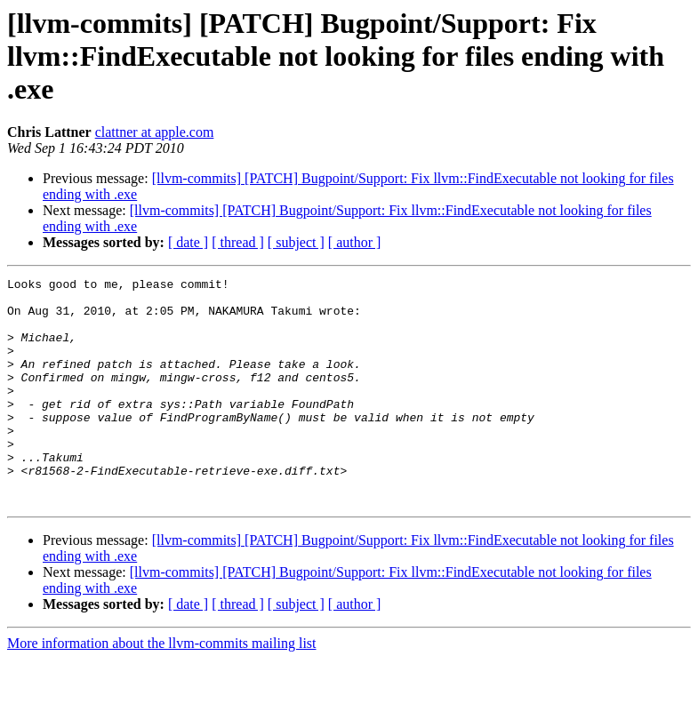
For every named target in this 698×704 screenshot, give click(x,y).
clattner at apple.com (154, 132)
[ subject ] (296, 242)
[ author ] (354, 242)
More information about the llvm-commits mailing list (162, 688)
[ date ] (188, 242)
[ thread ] (238, 242)
